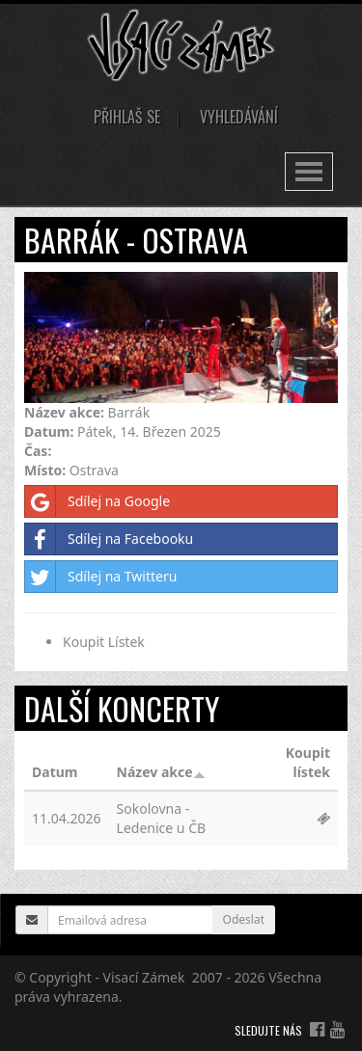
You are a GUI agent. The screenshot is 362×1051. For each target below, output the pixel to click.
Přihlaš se (127, 116)
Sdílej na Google (97, 501)
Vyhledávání (239, 116)
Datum (54, 772)
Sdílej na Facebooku (109, 539)
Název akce (161, 772)
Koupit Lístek (104, 642)
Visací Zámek (144, 977)
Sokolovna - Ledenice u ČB (162, 818)
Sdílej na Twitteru (101, 576)
